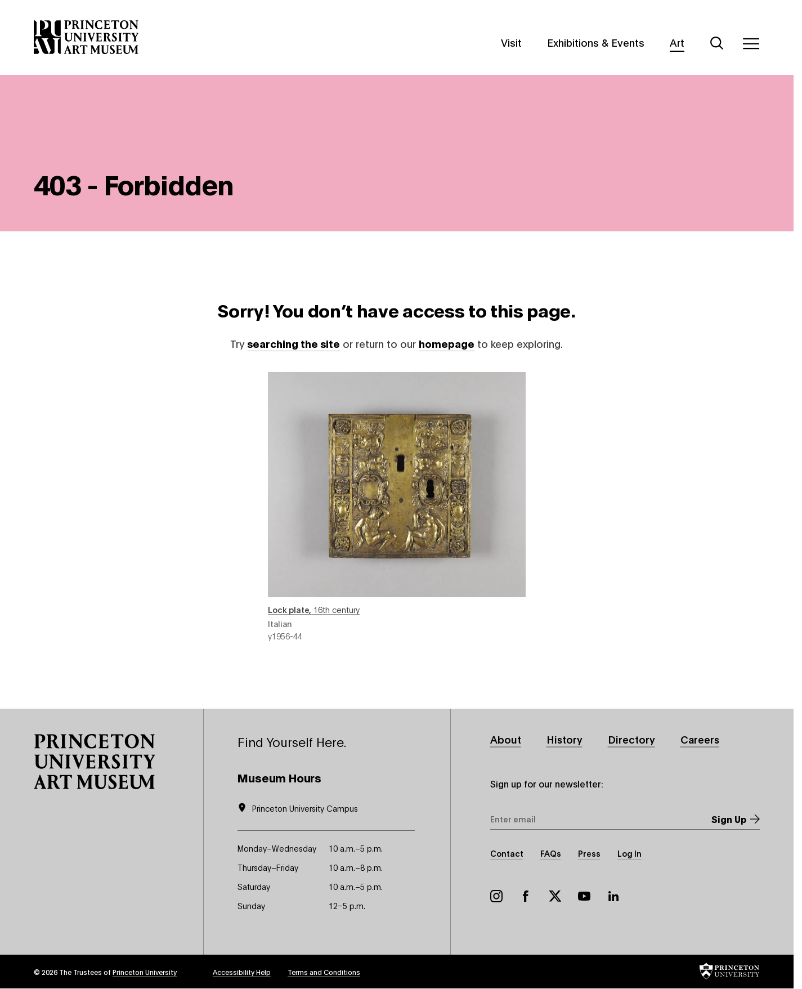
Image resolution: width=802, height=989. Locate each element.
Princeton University (145, 972)
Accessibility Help (242, 972)
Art (677, 42)
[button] (94, 761)
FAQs (550, 853)
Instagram (496, 896)
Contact (506, 853)
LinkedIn (613, 896)
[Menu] (750, 43)
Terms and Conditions (324, 972)
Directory (631, 739)
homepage (446, 343)
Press (589, 853)
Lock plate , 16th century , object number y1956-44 (397, 506)
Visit (511, 42)
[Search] (717, 43)
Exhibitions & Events (595, 42)
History (564, 739)
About (505, 739)
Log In (629, 853)
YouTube (584, 896)
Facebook (525, 896)
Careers (699, 739)
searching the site (293, 343)
